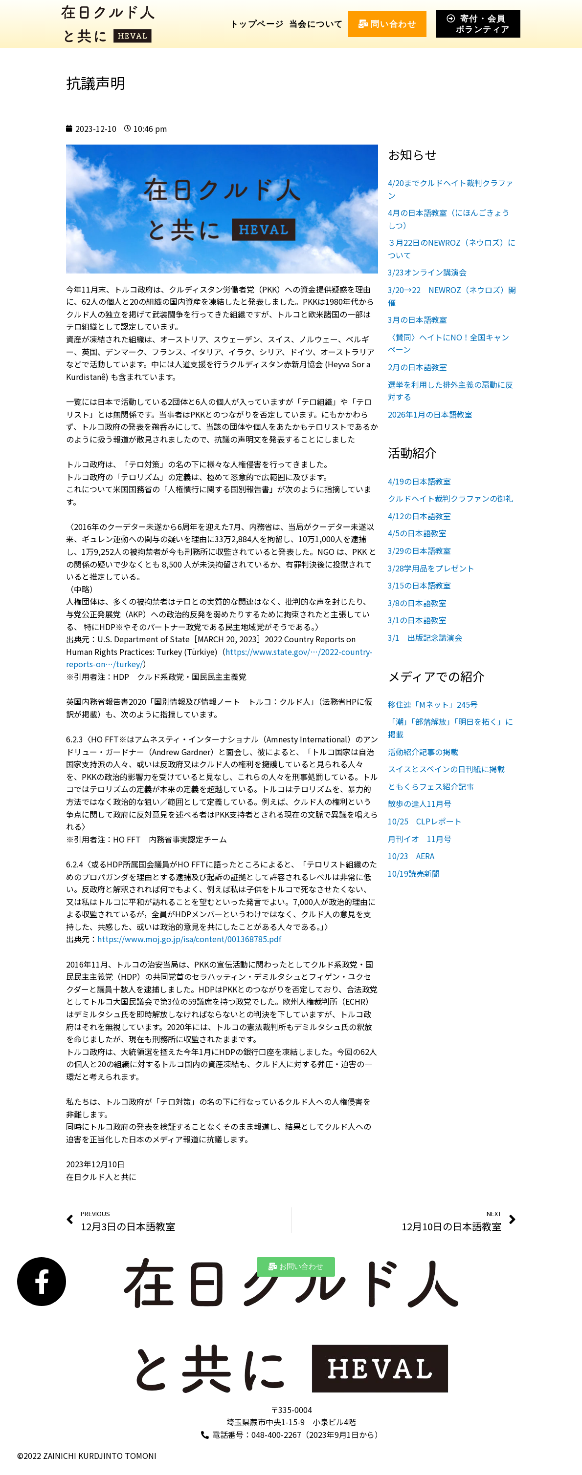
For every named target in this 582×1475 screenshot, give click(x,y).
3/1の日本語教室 (417, 620)
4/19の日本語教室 (419, 481)
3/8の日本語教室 (417, 603)
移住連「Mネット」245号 (433, 704)
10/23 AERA (411, 856)
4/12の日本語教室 (419, 516)
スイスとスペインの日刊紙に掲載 (446, 769)
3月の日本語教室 (417, 319)
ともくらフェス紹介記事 (431, 786)
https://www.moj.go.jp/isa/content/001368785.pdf (189, 939)
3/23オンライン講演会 (427, 272)
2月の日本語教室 (417, 367)
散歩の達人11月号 (419, 803)
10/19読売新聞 (414, 873)
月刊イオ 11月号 (423, 838)
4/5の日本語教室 (417, 533)
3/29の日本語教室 (419, 550)
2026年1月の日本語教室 (430, 414)
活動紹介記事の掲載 (423, 752)
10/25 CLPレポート (429, 821)
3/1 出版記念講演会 (425, 637)
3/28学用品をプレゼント (431, 568)
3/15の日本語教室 (419, 585)
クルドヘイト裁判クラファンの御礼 (450, 498)
